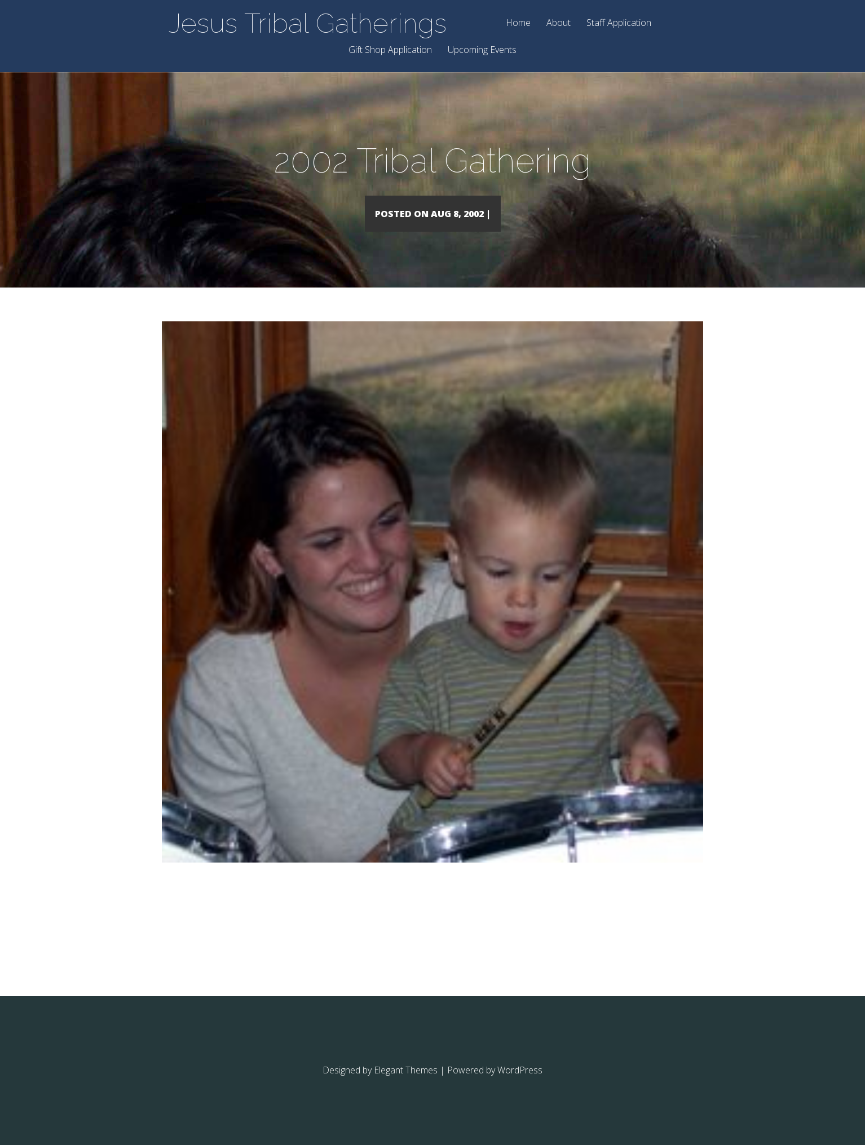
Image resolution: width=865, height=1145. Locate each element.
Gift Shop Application (390, 50)
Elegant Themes (406, 1086)
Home (518, 23)
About (558, 23)
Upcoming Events (482, 50)
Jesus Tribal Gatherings (308, 23)
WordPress (519, 1086)
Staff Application (618, 23)
